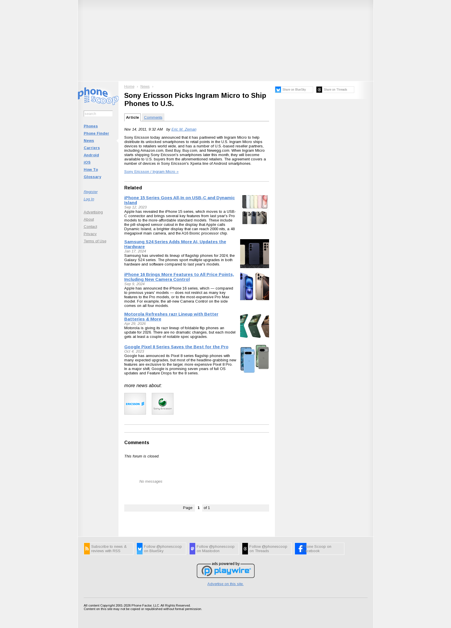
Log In (89, 199)
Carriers (92, 148)
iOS (87, 162)
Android (91, 155)
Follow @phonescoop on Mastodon (216, 548)
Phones (91, 126)
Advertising (93, 212)
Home (129, 86)
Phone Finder (96, 133)
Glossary (92, 177)
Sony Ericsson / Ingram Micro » (151, 171)
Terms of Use (95, 241)
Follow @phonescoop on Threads (268, 548)
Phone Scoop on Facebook (316, 548)
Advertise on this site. (225, 584)
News (89, 140)
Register (91, 192)
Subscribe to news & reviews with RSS (109, 548)
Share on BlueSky (294, 89)
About (89, 219)
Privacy (90, 234)
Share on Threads (335, 89)
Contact (90, 226)
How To (91, 169)
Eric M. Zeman (183, 129)
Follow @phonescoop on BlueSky (163, 548)
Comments (153, 117)
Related (133, 187)
